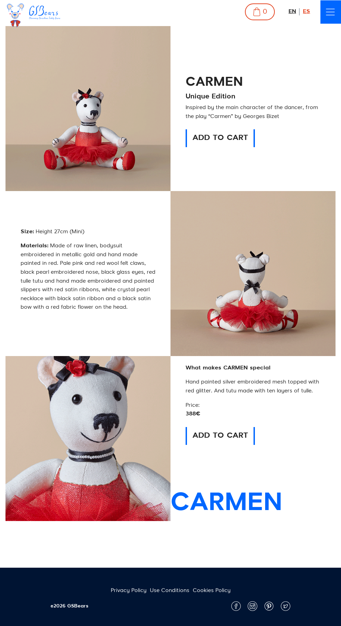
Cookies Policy (212, 590)
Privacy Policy (128, 590)
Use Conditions (169, 590)
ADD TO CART (220, 138)
